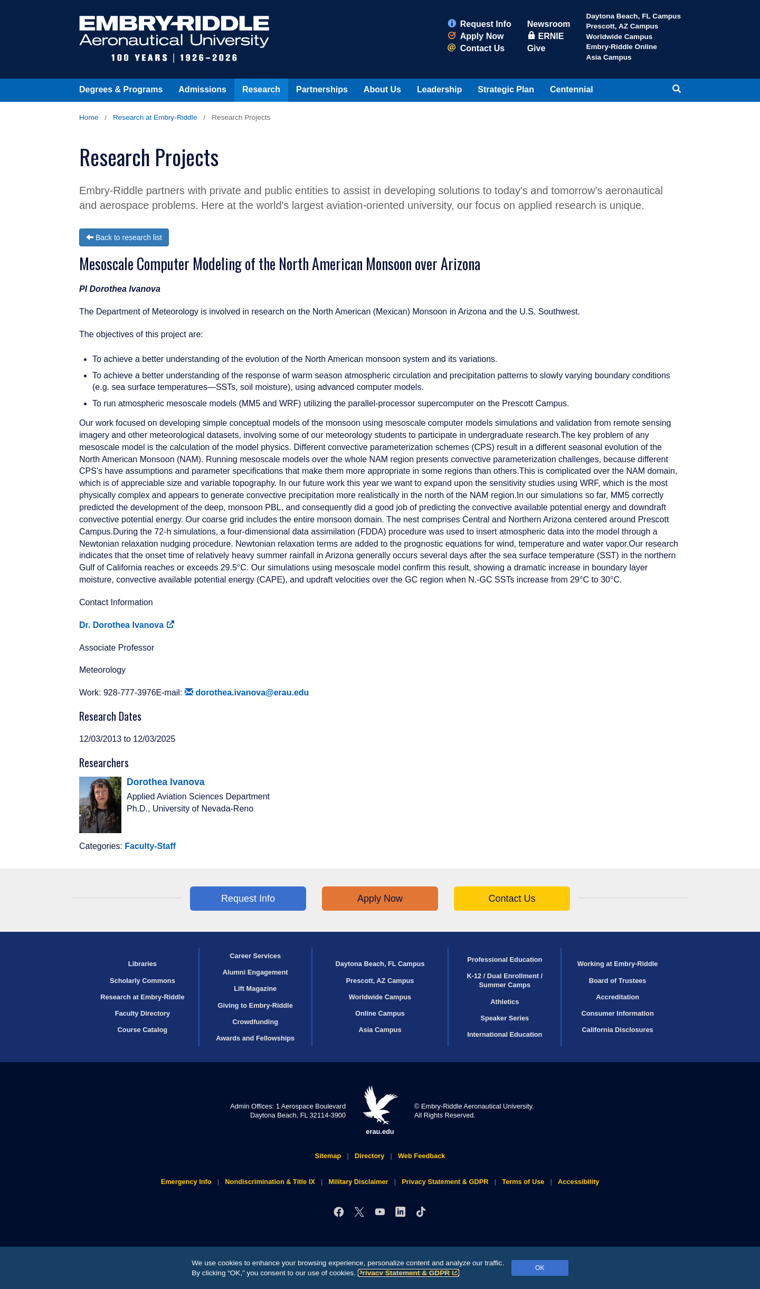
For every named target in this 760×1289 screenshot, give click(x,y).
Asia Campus (608, 57)
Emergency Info (186, 1182)
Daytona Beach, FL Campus (633, 16)
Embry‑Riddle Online (621, 47)
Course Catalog (143, 1030)
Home (88, 117)
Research (261, 89)
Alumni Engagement (255, 972)
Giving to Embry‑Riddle (255, 1005)
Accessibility (578, 1182)
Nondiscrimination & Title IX (270, 1182)
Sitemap (328, 1156)
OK (539, 1268)
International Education (504, 1034)
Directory (369, 1156)
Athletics (504, 1002)
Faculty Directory (142, 1013)
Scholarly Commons (142, 981)
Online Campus (380, 1013)
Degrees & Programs (121, 89)
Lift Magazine (255, 988)
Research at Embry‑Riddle (155, 117)
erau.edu (380, 1110)
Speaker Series (504, 1018)
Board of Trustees (618, 981)
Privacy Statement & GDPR (409, 1273)
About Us (382, 89)
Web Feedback (421, 1156)
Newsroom (549, 24)
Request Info (479, 24)
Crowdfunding (255, 1022)
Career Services (255, 956)
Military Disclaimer (358, 1182)
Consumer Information (617, 1013)
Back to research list (124, 237)
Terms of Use (523, 1182)
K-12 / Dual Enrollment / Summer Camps (505, 980)
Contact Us (476, 48)
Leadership (439, 89)
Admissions (202, 89)
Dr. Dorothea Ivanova (127, 624)
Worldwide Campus (619, 37)
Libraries (142, 964)
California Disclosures (617, 1030)
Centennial (571, 89)
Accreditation (617, 997)
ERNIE (545, 36)
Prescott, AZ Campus (622, 26)
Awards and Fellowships (255, 1038)
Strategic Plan (506, 89)
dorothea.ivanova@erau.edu (247, 692)
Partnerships (322, 89)
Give (536, 48)
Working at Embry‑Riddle (617, 964)
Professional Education (504, 959)
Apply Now (476, 36)
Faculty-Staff (150, 846)
